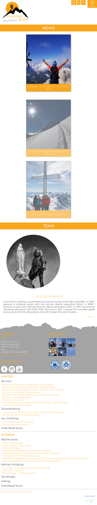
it (78, 2)
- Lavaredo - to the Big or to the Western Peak (25, 468)
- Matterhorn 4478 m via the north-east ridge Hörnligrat (30, 453)
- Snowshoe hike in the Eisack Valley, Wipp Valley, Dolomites (32, 412)
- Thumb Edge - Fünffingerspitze (18, 473)
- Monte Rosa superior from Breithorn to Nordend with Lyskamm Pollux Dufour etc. (45, 458)
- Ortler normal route (12, 443)
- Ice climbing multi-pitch (14, 424)
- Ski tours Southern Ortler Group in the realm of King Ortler (32, 389)
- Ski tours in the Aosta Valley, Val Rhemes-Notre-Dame (30, 395)
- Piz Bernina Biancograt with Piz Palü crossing (25, 450)
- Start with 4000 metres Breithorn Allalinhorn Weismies (30, 461)
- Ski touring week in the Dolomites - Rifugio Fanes (28, 387)
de (73, 2)
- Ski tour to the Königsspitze (16, 397)
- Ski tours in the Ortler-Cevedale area (21, 392)
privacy (19, 491)
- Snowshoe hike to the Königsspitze (20, 415)
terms (28, 491)
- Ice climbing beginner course (17, 422)
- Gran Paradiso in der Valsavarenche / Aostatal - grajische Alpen (35, 402)
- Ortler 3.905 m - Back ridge (16, 445)
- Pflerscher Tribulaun (12, 470)
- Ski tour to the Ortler (12, 400)
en (83, 2)
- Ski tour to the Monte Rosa (15, 405)
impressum (7, 491)
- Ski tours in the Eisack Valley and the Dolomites (27, 384)
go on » (91, 316)
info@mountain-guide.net (15, 354)
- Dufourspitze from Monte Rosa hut (20, 455)
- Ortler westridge (10, 448)
